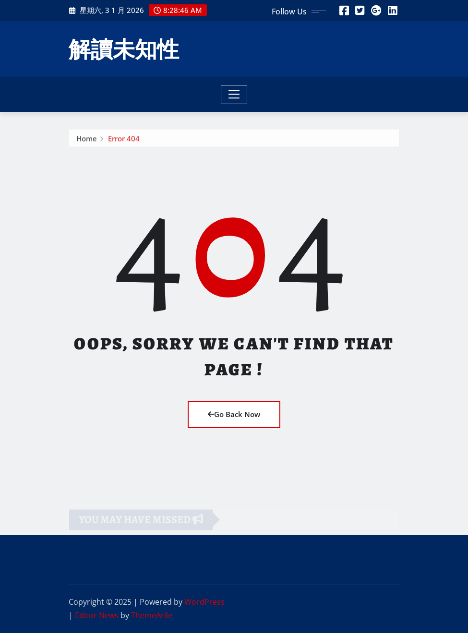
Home (86, 139)
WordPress (204, 602)
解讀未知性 (124, 48)
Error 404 (124, 139)
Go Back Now (234, 414)
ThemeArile (151, 615)
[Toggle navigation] (234, 94)
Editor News (97, 615)
